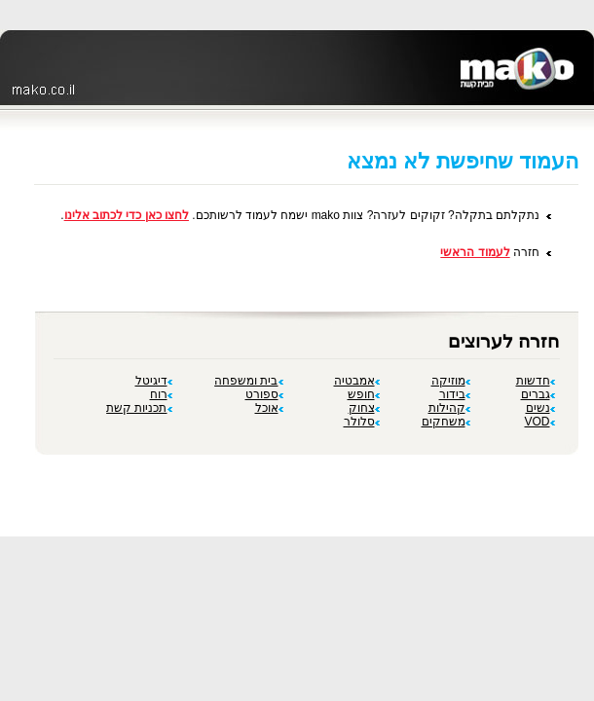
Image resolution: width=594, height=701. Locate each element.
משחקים (446, 421)
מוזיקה (450, 380)
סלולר (362, 421)
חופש (364, 394)
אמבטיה (357, 380)
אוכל (269, 408)
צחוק (364, 408)
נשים (540, 408)
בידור (454, 394)
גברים (538, 394)
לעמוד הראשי (474, 252)
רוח (161, 394)
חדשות (535, 380)
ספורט (264, 394)
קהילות (449, 408)
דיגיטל (153, 380)
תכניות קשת (138, 408)
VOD (539, 421)
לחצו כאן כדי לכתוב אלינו (126, 215)
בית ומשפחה (248, 380)
